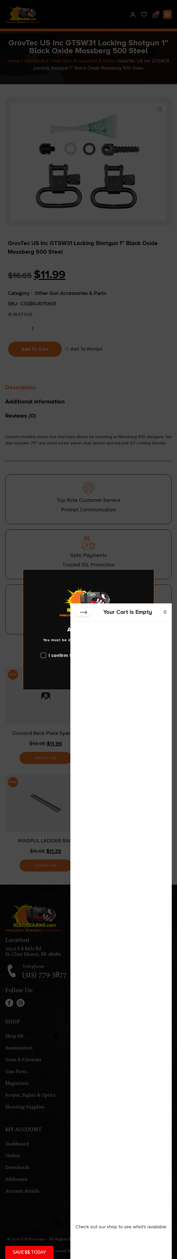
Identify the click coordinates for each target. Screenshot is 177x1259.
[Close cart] (83, 612)
